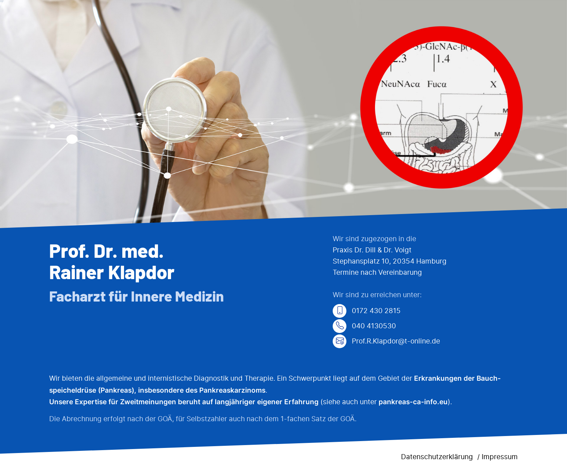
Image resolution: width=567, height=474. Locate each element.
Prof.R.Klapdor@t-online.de (386, 341)
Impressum (500, 457)
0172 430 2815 (367, 311)
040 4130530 (364, 326)
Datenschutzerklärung (437, 457)
